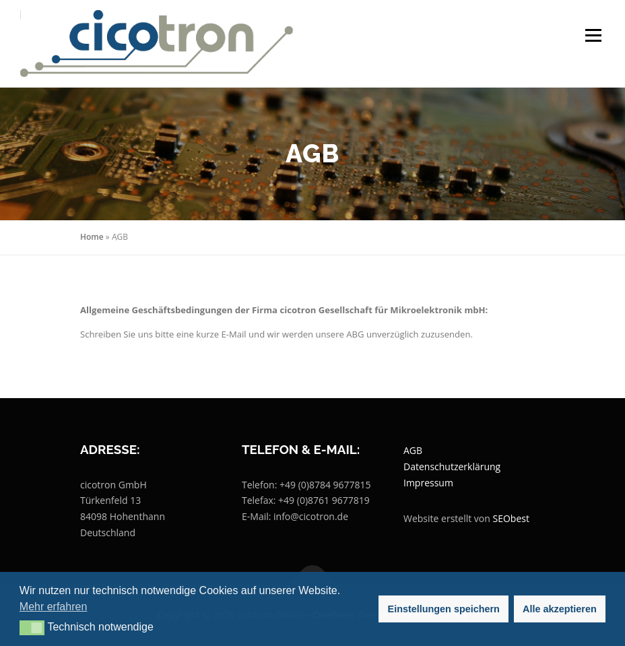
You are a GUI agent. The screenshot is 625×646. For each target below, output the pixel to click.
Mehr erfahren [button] (54, 606)
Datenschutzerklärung (451, 466)
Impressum (428, 482)
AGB (412, 450)
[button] (32, 627)
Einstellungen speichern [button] (444, 609)
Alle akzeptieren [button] (560, 609)
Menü (593, 35)
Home (92, 237)
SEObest (511, 518)
